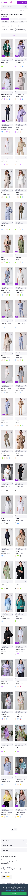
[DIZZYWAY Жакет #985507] (7, 765)
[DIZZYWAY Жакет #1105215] (7, 244)
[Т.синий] (23, 66)
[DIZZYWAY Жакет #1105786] (21, 178)
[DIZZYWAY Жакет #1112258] (21, 113)
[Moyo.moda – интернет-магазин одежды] (7, 2)
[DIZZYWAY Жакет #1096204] (7, 635)
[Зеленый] (2, 66)
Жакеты (4, 19)
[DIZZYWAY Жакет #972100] (21, 765)
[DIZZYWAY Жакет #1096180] (7, 504)
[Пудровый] (18, 784)
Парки (21, 21)
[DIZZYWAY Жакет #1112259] (7, 146)
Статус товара (5, 26)
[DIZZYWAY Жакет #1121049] (21, 80)
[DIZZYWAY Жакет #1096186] (21, 504)
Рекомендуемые (13, 35)
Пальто (22, 19)
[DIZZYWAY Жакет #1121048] (7, 80)
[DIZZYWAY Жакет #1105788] (21, 211)
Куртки (12, 21)
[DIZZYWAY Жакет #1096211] (7, 700)
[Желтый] (20, 784)
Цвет (20, 26)
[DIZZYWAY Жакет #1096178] (7, 472)
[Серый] (7, 393)
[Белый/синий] (4, 490)
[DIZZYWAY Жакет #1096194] (7, 602)
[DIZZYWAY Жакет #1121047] (21, 48)
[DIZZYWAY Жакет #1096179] (21, 472)
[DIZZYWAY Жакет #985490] (21, 733)
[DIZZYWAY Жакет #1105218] (21, 276)
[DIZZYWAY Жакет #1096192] (21, 570)
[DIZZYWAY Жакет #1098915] (21, 407)
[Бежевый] (20, 132)
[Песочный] (20, 66)
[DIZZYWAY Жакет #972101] (7, 798)
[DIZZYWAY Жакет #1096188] (7, 537)
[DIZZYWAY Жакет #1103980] (7, 374)
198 (15, 829)
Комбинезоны (14, 19)
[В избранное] (11, 40)
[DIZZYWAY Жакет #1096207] (7, 668)
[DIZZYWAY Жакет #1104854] (21, 341)
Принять (14, 893)
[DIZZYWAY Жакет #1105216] (21, 244)
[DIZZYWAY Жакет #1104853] (7, 341)
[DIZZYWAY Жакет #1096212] (21, 700)
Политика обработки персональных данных (13, 883)
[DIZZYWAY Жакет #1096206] (21, 635)
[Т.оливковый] (7, 197)
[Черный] (7, 490)
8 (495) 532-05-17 (8, 857)
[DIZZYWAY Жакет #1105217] (7, 276)
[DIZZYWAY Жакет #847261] (7, 48)
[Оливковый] (7, 262)
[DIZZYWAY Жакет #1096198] (21, 602)
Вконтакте (5, 872)
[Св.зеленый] (4, 751)
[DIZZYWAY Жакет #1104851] (21, 309)
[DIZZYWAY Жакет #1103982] (7, 407)
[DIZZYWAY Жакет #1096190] (21, 537)
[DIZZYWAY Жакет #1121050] (7, 113)
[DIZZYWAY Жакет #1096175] (21, 439)
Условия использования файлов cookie (14, 890)
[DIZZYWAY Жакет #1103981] (21, 374)
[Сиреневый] (15, 66)
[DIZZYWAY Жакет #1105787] (7, 211)
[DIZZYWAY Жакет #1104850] (7, 309)
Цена (14, 26)
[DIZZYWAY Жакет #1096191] (7, 570)
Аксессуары (5, 21)
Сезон (11, 29)
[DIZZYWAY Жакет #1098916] (7, 439)
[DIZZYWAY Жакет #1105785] (7, 178)
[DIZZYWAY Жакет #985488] (7, 733)
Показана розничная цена (7, 60)
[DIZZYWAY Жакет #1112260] (21, 146)
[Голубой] (9, 197)
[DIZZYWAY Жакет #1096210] (21, 668)
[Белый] (18, 66)
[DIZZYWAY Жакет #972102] (21, 798)
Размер (4, 29)
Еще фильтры (20, 29)
